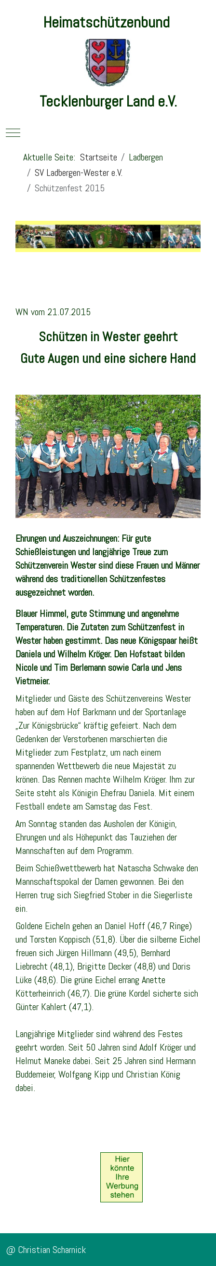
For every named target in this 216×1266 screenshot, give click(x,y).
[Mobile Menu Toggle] (13, 132)
